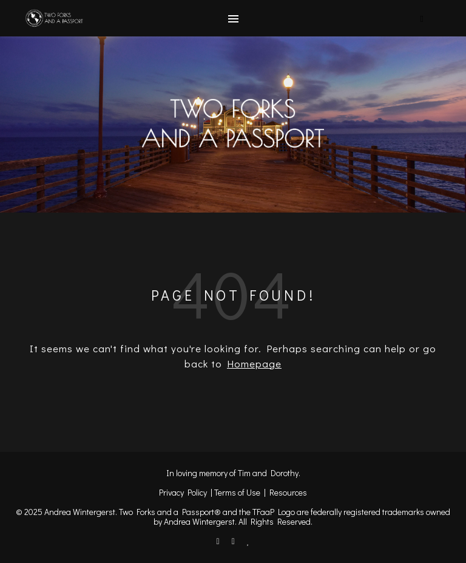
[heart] (248, 541)
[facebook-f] (219, 541)
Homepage (254, 363)
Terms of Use (237, 492)
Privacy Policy (183, 492)
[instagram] (234, 541)
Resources (288, 492)
